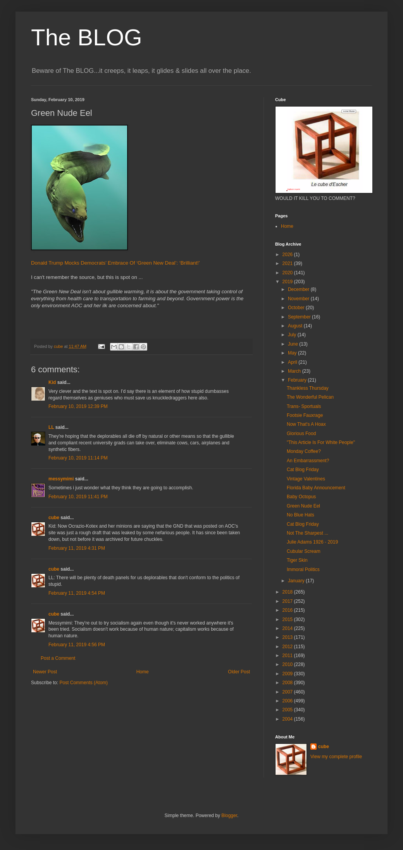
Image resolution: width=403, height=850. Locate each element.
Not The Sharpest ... (307, 533)
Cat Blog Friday (303, 469)
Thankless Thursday (308, 388)
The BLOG (86, 37)
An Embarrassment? (308, 460)
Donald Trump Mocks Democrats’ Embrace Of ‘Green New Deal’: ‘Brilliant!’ (115, 263)
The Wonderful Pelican (310, 397)
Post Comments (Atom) (83, 682)
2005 (288, 709)
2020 (288, 272)
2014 (288, 628)
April (293, 362)
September (300, 317)
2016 (288, 610)
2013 (288, 637)
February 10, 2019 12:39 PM (78, 406)
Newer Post (45, 671)
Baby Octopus (301, 496)
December (299, 289)
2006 (288, 701)
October (297, 307)
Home (142, 671)
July (293, 334)
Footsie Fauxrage (305, 415)
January (297, 580)
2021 (288, 263)
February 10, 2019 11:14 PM (78, 458)
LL (51, 427)
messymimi (61, 479)
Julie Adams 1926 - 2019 (312, 542)
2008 (288, 682)
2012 (288, 646)
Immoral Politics (303, 569)
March (295, 371)
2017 (288, 601)
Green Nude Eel (303, 506)
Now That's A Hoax (306, 424)
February (298, 380)
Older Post (239, 671)
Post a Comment (58, 658)
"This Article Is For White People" (321, 442)
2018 (288, 592)
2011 (288, 655)
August (296, 326)
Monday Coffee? (304, 451)
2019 (288, 281)
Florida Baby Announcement (316, 487)
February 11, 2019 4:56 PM (76, 644)
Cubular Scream (303, 551)
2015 (288, 619)
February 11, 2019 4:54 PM (76, 593)
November (299, 298)
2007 (288, 692)
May (293, 353)
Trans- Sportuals (304, 406)
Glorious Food (301, 433)
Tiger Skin (297, 560)
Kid (52, 382)
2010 (288, 664)
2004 (288, 719)
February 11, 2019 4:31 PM (76, 548)
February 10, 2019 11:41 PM (78, 496)
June (293, 344)
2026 (288, 254)
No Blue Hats (300, 515)
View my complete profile (336, 756)
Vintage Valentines (306, 479)
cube (53, 517)
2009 (288, 673)
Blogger (229, 815)
